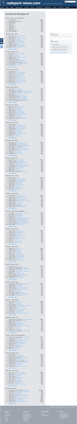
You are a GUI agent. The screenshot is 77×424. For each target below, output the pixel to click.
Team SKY (11, 25)
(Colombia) (25, 62)
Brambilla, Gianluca (13, 200)
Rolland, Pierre (12, 270)
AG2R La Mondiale (13, 31)
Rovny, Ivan (11, 134)
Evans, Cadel (11, 90)
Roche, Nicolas (12, 253)
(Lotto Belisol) (18, 79)
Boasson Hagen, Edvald (14, 60)
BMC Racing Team (12, 22)
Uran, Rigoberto (12, 92)
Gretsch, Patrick (12, 224)
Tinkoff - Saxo (11, 23)
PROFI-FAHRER (25, 420)
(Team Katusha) (23, 96)
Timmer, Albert (12, 185)
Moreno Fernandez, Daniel (14, 275)
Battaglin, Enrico (12, 132)
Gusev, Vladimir (12, 184)
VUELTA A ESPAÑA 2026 (27, 416)
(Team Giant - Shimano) (20, 35)
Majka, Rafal (11, 94)
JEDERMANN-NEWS (8, 415)
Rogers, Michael (12, 195)
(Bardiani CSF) (19, 132)
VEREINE (6, 420)
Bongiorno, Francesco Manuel (15, 357)
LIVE (5, 416)
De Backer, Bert (12, 81)
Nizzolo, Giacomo (12, 38)
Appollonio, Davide (12, 46)
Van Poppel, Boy (12, 133)
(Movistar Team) (26, 100)
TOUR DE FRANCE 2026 (27, 415)
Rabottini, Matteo (12, 110)
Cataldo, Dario (12, 168)
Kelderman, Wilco (12, 98)
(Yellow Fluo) (20, 82)
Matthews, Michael (12, 44)
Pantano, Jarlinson (12, 251)
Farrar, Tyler (11, 47)
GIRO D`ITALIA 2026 (26, 414)
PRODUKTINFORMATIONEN (63, 416)
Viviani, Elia (11, 39)
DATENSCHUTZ (61, 407)
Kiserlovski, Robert (12, 143)
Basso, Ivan (11, 327)
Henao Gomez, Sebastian (14, 292)
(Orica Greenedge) (21, 44)
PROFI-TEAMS (25, 419)
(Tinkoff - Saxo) (17, 94)
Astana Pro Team (12, 26)
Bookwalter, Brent (12, 359)
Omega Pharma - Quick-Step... (15, 21)
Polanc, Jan (11, 252)
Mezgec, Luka (11, 80)
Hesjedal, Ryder (12, 153)
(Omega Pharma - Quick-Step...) (22, 92)
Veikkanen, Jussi (12, 308)
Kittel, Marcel (11, 35)
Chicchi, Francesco (13, 82)
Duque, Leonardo (12, 378)
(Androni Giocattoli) (20, 42)
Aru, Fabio (11, 152)
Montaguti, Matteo (12, 77)
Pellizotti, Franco (12, 273)
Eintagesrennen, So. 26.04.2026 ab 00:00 (61, 47)
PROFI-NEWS (7, 414)
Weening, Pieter (12, 159)
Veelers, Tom (11, 73)
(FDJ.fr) (17, 37)
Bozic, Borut (11, 242)
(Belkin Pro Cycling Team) (22, 98)
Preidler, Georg (12, 362)
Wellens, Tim (11, 108)
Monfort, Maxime (12, 363)
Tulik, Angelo (11, 233)
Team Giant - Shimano (13, 30)
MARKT (6, 418)
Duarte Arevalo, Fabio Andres (15, 118)
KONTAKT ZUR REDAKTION (63, 414)
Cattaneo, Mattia (12, 257)
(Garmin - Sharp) (17, 47)
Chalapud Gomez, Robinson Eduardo (16, 361)
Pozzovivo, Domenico (13, 99)
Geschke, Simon (12, 196)
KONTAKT (67, 407)
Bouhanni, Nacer (12, 37)
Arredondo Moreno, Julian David (15, 91)
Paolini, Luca (11, 380)
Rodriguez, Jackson (13, 232)
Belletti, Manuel (12, 42)
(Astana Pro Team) (17, 152)
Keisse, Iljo (11, 384)
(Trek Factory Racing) (21, 38)
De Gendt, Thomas (13, 222)
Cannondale (11, 27)
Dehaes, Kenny (12, 79)
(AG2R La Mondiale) (21, 46)
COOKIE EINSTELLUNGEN (54, 407)
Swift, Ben (11, 43)
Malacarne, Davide (12, 161)
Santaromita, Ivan (12, 111)
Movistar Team (12, 28)
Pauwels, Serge (12, 313)
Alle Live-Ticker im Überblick (59, 52)
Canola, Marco (12, 230)
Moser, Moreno (12, 201)
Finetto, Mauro (12, 115)
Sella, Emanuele (12, 256)
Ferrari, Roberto (12, 41)
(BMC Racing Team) (19, 90)
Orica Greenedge (12, 20)
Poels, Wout (11, 219)
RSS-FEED (43, 414)
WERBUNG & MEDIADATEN (63, 415)
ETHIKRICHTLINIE (62, 418)
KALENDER (6, 419)
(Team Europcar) (20, 161)
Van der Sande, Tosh (13, 381)
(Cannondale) (17, 39)
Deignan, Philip (12, 321)
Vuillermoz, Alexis (12, 206)
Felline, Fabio (11, 310)
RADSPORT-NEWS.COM (45, 415)
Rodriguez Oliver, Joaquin (14, 96)
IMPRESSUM (73, 407)
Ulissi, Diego (11, 89)
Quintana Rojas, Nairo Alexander (15, 100)
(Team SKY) (15, 43)
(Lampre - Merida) (19, 41)
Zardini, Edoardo (12, 324)
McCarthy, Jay (12, 304)
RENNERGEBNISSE (26, 418)
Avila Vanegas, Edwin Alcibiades (15, 62)
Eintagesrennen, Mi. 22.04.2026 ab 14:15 (61, 45)
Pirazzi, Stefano (12, 301)
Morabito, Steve (12, 113)
